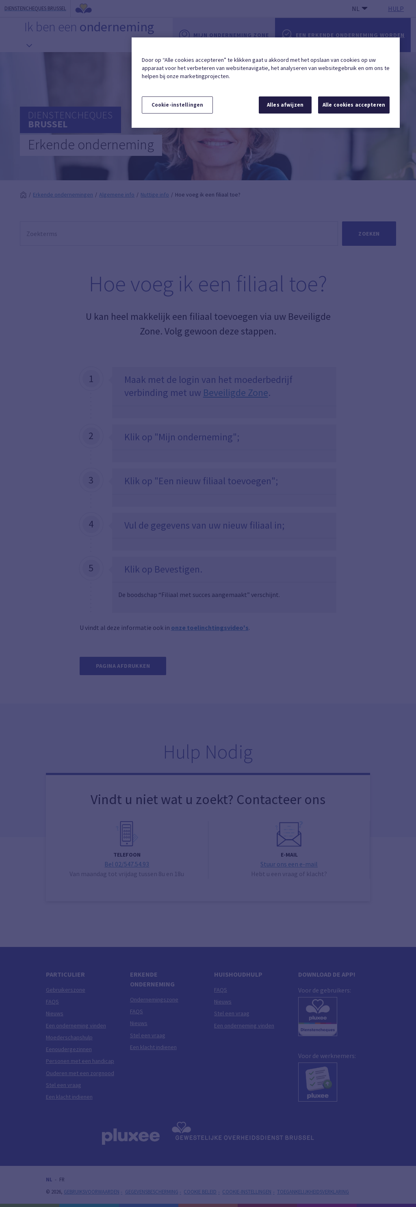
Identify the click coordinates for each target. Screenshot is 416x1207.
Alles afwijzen (285, 104)
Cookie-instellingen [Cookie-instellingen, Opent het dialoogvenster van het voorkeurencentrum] (177, 104)
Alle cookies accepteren (354, 104)
